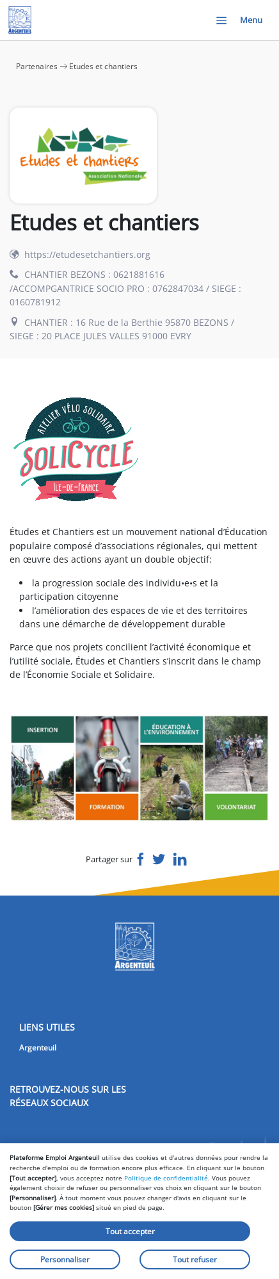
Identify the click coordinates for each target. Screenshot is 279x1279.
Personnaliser (65, 1259)
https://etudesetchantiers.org (87, 254)
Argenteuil (37, 1047)
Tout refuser (195, 1259)
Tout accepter (130, 1231)
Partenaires (37, 66)
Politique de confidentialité (166, 1177)
